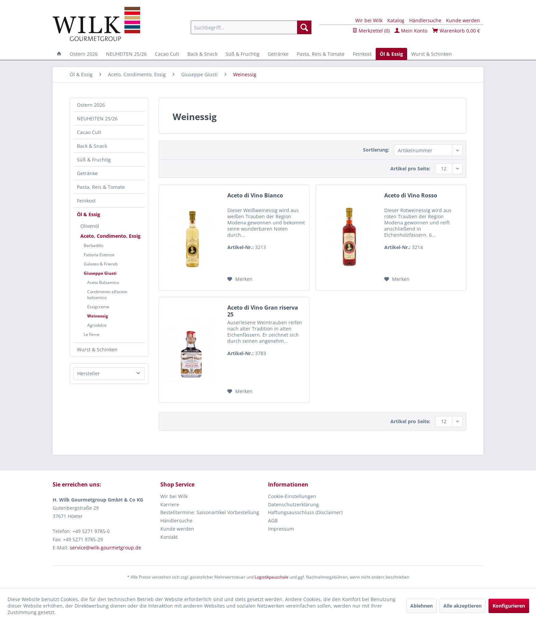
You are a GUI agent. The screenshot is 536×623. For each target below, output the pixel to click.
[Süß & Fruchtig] (243, 54)
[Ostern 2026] (84, 54)
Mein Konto (410, 30)
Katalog (395, 20)
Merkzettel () (371, 30)
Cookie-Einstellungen (292, 496)
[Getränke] (278, 54)
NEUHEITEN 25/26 (97, 118)
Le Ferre (91, 334)
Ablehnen (421, 605)
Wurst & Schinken (97, 349)
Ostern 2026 (91, 105)
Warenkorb (456, 30)
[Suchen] (304, 27)
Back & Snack (92, 146)
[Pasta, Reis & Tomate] (321, 54)
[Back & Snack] (202, 54)
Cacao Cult (89, 132)
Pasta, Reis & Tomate (101, 187)
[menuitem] (251, 27)
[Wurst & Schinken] (431, 54)
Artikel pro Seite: (410, 168)
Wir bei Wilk (369, 20)
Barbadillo (93, 245)
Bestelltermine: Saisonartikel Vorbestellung (209, 512)
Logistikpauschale (272, 577)
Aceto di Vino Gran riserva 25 (262, 311)
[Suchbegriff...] (251, 27)
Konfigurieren (509, 605)
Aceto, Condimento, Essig (110, 236)
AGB (273, 520)
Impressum (281, 528)
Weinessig (97, 316)
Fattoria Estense (99, 255)
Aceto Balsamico (103, 282)
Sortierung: (376, 149)
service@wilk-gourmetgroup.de (105, 547)
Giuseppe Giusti (100, 273)
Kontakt (169, 537)
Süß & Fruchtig (94, 159)
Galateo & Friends (101, 264)
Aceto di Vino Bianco (255, 195)
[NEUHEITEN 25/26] (126, 54)
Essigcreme (98, 307)
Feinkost (86, 200)
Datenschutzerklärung (293, 504)
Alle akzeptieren (462, 605)
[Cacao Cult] (167, 54)
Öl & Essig (88, 214)
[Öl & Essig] (391, 54)
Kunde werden (463, 20)
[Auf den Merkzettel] (240, 279)
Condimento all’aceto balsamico (107, 294)
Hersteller (88, 373)
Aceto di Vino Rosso (410, 195)
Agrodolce (97, 325)
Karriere (169, 504)
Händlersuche (425, 20)
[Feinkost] (362, 54)
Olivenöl (89, 226)
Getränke (87, 173)
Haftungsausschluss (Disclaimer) (305, 512)
